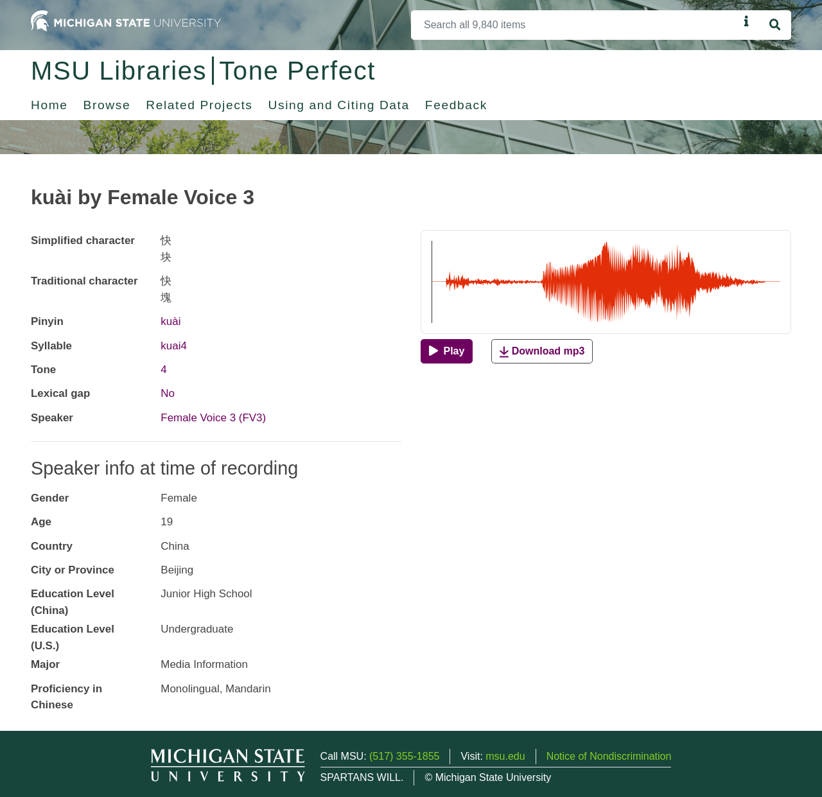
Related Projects (199, 105)
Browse (107, 105)
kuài (170, 321)
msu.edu (505, 756)
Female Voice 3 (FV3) (213, 418)
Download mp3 (542, 352)
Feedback (456, 105)
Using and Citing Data (339, 105)
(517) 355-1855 (404, 756)
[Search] (575, 25)
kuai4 (174, 346)
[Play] (447, 351)
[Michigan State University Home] (126, 20)
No (168, 393)
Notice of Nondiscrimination (609, 756)
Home (49, 105)
